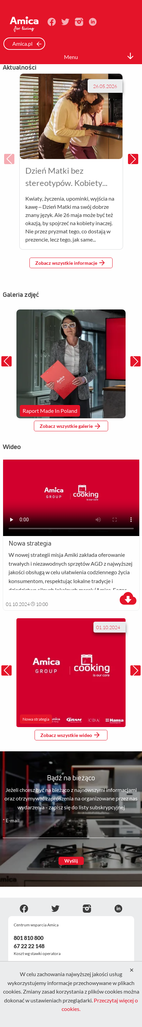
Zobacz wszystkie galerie (70, 426)
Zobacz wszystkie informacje (70, 263)
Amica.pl (27, 43)
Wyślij (71, 861)
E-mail (11, 821)
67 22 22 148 (29, 946)
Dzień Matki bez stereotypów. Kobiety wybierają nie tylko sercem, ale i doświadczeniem (63, 177)
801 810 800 (28, 938)
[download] (128, 599)
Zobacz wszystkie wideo (70, 735)
